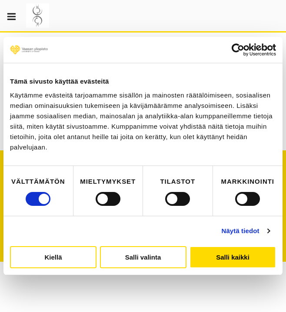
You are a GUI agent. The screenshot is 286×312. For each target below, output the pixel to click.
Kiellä (53, 257)
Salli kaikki (232, 257)
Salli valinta (143, 257)
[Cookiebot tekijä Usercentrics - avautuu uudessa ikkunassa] (238, 49)
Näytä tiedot (240, 230)
